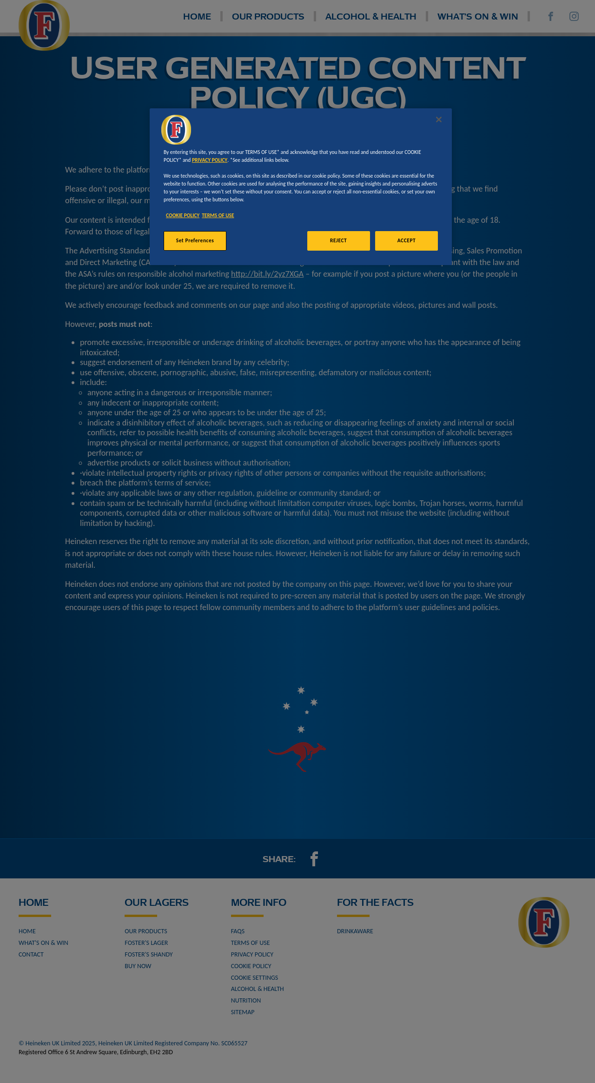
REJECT (338, 240)
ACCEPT (406, 240)
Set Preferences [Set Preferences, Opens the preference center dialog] (195, 240)
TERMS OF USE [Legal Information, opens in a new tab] (218, 215)
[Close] (439, 119)
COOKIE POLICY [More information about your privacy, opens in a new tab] (182, 215)
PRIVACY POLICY (209, 160)
